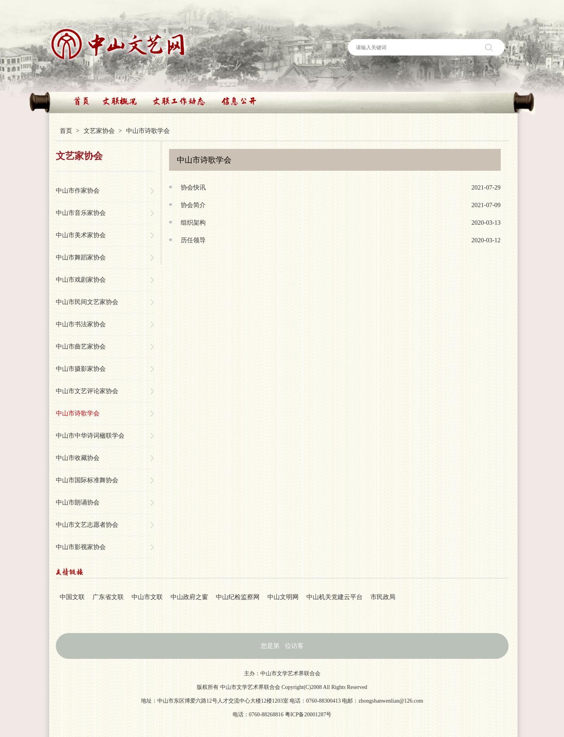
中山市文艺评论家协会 (87, 391)
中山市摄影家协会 (81, 368)
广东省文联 (108, 597)
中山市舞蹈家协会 (81, 257)
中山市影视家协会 (81, 547)
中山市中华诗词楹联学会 (90, 435)
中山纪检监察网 (238, 597)
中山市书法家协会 (81, 324)
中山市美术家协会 (81, 235)
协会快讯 (193, 187)
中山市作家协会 (78, 190)
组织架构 (193, 222)
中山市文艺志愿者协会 (87, 524)
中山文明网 (283, 597)
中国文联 (72, 597)
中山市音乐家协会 (81, 212)
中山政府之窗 (189, 597)
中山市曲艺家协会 (81, 346)
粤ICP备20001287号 (308, 714)
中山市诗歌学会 (78, 413)
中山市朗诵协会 (78, 502)
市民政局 (382, 597)
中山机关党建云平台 (334, 597)
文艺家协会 (99, 130)
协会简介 (193, 205)
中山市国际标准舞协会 (87, 480)
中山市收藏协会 (78, 457)
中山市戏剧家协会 (81, 279)
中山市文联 (147, 597)
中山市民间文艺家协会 (87, 302)
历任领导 (193, 240)
